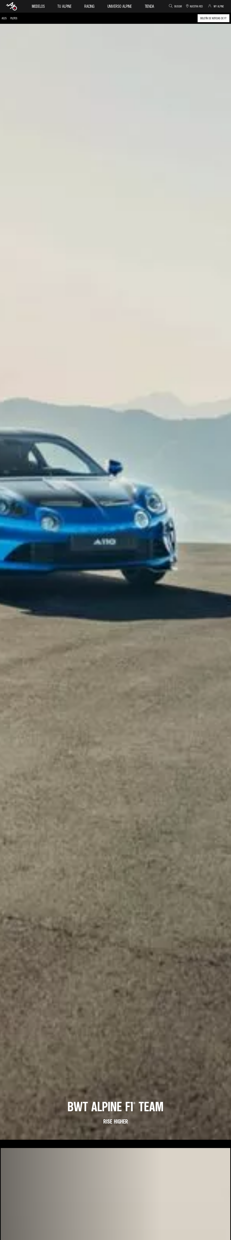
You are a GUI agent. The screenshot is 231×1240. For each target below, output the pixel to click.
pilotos (13, 18)
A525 (4, 18)
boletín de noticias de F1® (213, 18)
